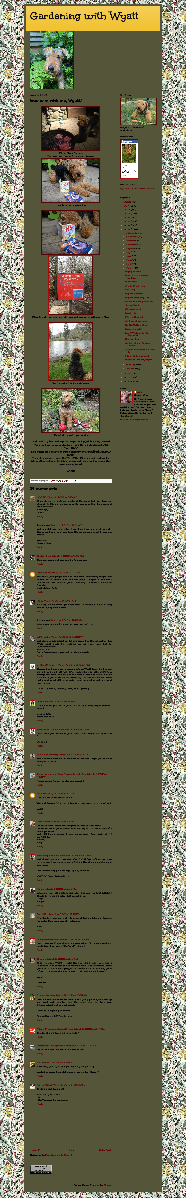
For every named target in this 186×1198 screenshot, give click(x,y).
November (132, 236)
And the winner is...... (136, 321)
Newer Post (37, 1150)
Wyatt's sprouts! (134, 293)
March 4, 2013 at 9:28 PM (64, 914)
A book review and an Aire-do (140, 350)
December (132, 233)
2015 (127, 221)
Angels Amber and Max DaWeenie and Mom (61, 774)
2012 (127, 373)
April (129, 264)
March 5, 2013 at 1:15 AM (74, 939)
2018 (127, 209)
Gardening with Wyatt (84, 16)
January (130, 368)
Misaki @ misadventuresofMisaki (55, 1029)
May (128, 260)
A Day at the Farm (135, 286)
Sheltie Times (44, 556)
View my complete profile (134, 419)
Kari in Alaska (44, 1085)
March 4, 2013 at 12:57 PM (74, 665)
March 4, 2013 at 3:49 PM (74, 754)
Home (71, 1150)
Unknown (42, 572)
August (130, 248)
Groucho (41, 959)
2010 (127, 381)
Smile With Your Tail (47, 729)
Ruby (39, 821)
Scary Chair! (132, 305)
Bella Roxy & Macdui (48, 855)
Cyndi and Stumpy (47, 754)
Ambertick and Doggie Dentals (137, 344)
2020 (127, 202)
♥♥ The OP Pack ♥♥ (47, 665)
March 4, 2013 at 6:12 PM (75, 855)
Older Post (105, 1150)
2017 (127, 213)
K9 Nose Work (133, 309)
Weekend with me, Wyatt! (138, 359)
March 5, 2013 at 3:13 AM (62, 959)
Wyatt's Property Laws (137, 297)
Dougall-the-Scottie (48, 939)
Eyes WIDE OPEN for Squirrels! (137, 334)
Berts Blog (42, 914)
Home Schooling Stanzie (139, 301)
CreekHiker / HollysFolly (50, 1045)
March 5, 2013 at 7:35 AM (71, 995)
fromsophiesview (46, 995)
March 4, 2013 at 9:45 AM (68, 556)
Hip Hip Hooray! (134, 317)
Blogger (108, 1185)
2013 (127, 229)
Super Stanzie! (133, 329)
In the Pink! (131, 281)
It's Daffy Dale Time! (136, 325)
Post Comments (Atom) (58, 1155)
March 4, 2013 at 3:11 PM (74, 729)
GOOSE (41, 497)
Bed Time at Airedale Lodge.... (136, 276)
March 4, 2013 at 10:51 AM (60, 601)
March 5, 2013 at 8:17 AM (89, 1029)
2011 (126, 377)
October (130, 240)
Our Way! (130, 289)
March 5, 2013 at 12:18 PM (80, 1045)
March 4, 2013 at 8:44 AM (66, 525)
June (129, 256)
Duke (39, 701)
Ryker (40, 601)
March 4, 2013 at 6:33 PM (61, 889)
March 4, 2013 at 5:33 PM (58, 821)
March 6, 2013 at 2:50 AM (69, 1085)
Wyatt (140, 392)
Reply (40, 516)
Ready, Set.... (132, 313)
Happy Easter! (133, 271)
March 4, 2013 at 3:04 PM (59, 701)
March (130, 268)
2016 (127, 217)
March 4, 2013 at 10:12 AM (64, 572)
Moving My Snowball (137, 356)
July (128, 252)
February (131, 364)
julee (39, 793)
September (132, 244)
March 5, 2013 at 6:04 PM (57, 1062)
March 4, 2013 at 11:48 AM (66, 620)
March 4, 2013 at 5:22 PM (58, 793)
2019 (127, 206)
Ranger (41, 889)
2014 (127, 225)
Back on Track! (133, 339)
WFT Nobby (43, 637)
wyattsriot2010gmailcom (137, 188)
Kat (39, 1062)
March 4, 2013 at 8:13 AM (62, 497)
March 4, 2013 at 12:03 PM (67, 637)
